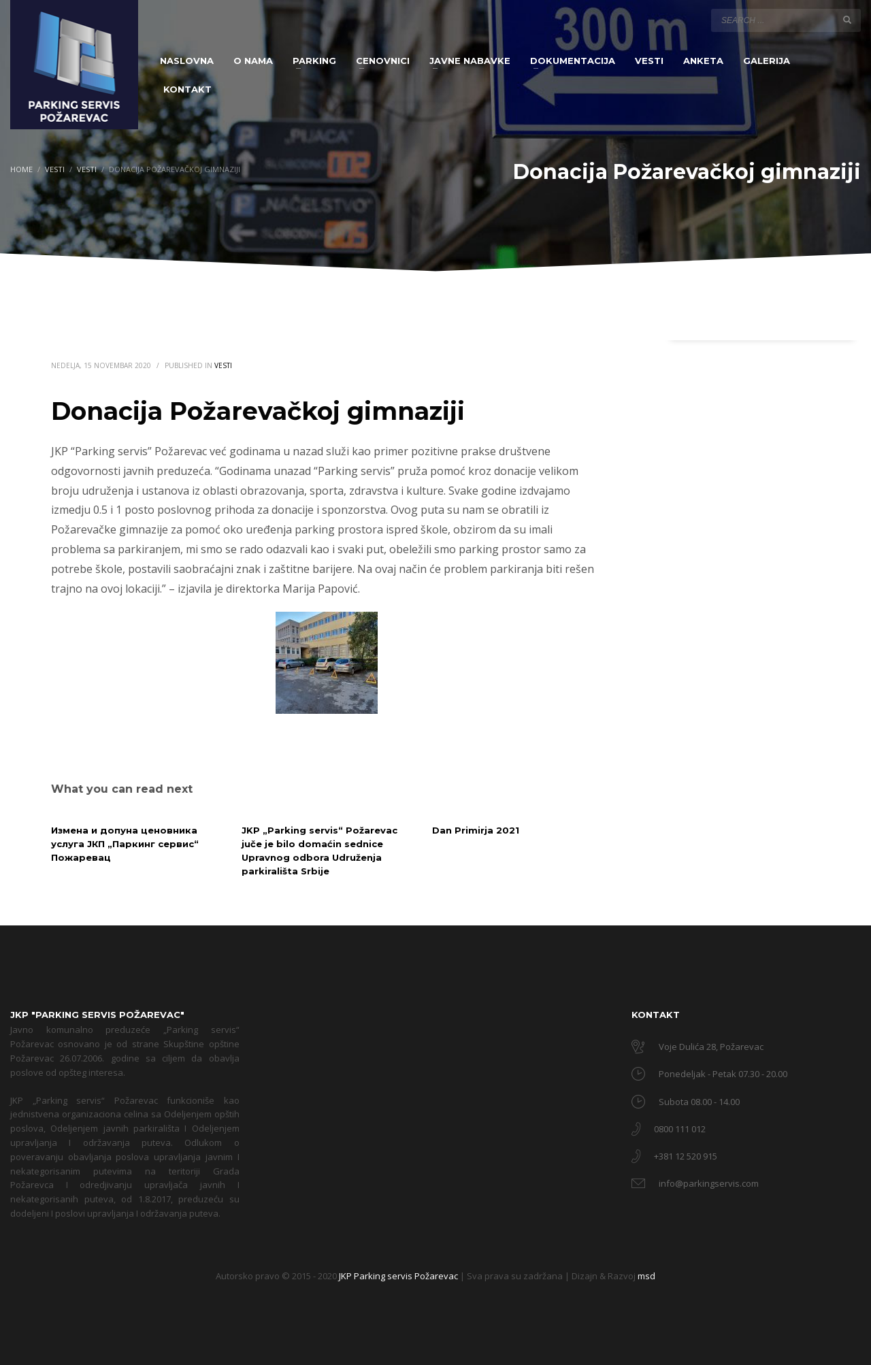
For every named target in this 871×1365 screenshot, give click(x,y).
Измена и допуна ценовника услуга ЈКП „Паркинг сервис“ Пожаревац (125, 844)
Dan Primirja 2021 (475, 830)
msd (646, 1276)
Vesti (223, 365)
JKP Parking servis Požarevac (399, 1276)
